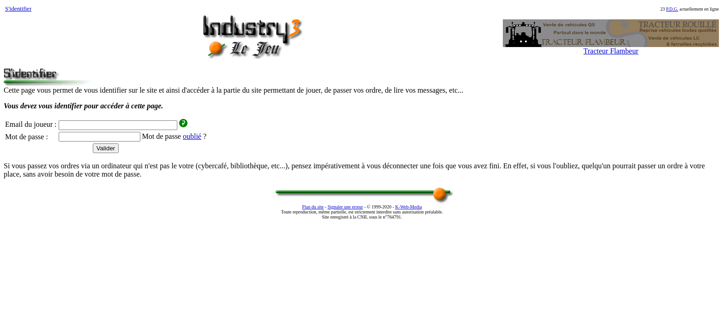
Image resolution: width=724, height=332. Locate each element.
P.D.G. (672, 9)
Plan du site (313, 206)
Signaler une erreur (345, 206)
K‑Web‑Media (408, 206)
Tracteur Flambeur (611, 51)
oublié (192, 136)
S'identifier (18, 8)
